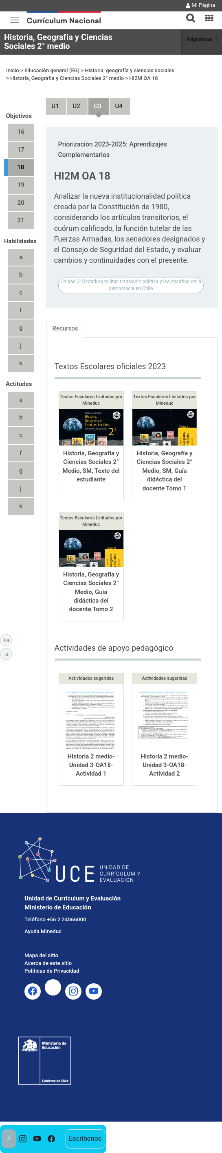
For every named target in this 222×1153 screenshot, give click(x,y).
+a (7, 640)
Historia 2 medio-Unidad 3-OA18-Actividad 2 (164, 749)
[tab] (187, 13)
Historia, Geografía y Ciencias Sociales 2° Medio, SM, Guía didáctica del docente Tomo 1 (164, 456)
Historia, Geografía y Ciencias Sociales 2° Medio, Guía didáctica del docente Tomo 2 (91, 577)
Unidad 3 (94, 87)
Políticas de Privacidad (51, 956)
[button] (187, 13)
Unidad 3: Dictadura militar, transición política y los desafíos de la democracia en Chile (130, 270)
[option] (23, 1139)
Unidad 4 (115, 87)
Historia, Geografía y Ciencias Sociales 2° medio (58, 41)
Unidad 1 (52, 87)
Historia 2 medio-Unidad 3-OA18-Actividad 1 (90, 749)
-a (8, 654)
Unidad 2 (73, 87)
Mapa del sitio (41, 940)
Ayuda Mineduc (43, 916)
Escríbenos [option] (85, 1138)
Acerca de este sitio (48, 948)
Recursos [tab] (65, 313)
